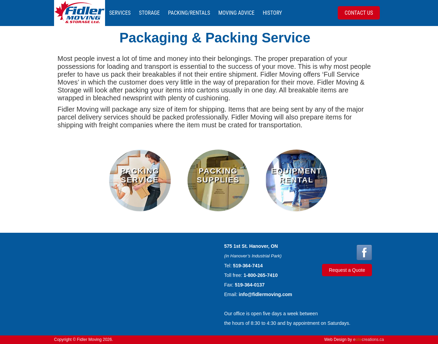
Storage (149, 13)
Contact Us (359, 13)
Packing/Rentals (189, 13)
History (272, 13)
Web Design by (354, 339)
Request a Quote (347, 270)
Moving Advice (236, 13)
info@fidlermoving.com (265, 294)
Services (120, 13)
